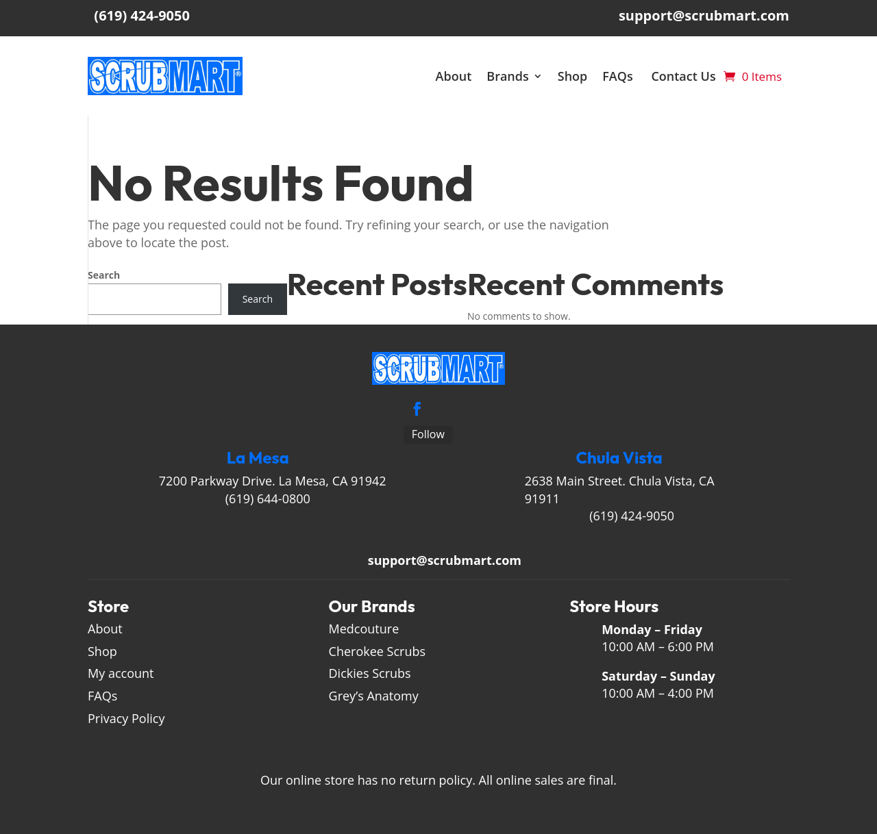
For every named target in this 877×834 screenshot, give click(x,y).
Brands (515, 76)
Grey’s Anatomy (374, 695)
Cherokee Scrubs (377, 651)
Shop (580, 76)
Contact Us (690, 76)
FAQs (626, 76)
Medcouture (364, 628)
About (461, 76)
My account (120, 673)
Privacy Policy (128, 718)
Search (104, 274)
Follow (428, 434)
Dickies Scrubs (370, 673)
